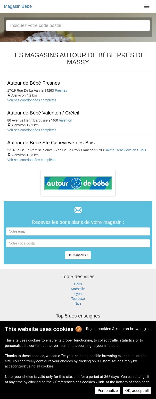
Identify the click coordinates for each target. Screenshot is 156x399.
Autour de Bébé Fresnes (33, 83)
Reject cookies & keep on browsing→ (118, 328)
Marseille (78, 289)
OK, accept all (137, 390)
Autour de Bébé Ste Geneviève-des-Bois (51, 142)
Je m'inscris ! (78, 255)
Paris (78, 284)
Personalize (108, 390)
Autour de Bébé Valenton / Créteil (43, 112)
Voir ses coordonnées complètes (31, 100)
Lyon (78, 294)
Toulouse (78, 299)
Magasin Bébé (18, 6)
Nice (77, 303)
